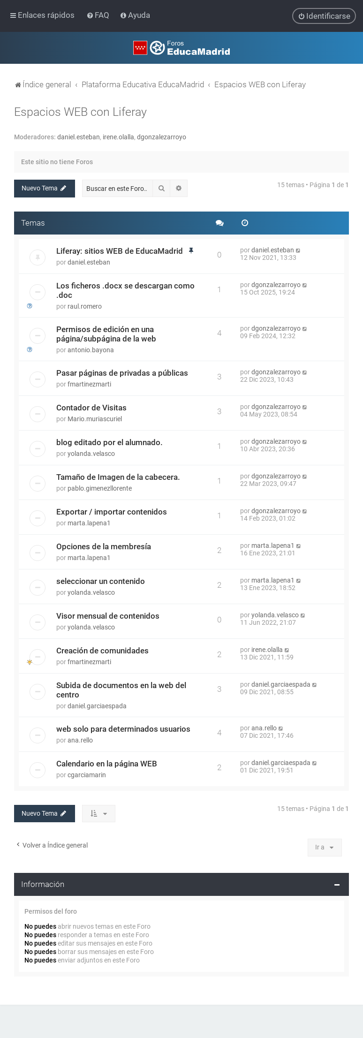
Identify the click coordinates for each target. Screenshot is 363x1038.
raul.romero (85, 306)
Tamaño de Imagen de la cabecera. (118, 476)
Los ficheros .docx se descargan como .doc (125, 289)
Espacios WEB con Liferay (80, 111)
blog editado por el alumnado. (109, 442)
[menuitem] (98, 15)
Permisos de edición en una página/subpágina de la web (106, 333)
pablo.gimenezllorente (100, 488)
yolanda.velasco (91, 453)
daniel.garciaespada (97, 705)
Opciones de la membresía (103, 546)
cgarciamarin (87, 774)
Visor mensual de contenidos (107, 615)
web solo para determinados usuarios (123, 728)
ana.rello (80, 739)
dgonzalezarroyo (161, 136)
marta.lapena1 (89, 522)
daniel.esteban (78, 136)
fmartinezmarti (89, 383)
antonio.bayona (91, 349)
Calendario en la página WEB (106, 763)
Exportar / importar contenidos (111, 511)
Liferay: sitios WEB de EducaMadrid (119, 250)
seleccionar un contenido (100, 580)
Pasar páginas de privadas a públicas (122, 372)
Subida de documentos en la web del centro (121, 689)
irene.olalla (118, 136)
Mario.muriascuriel (95, 418)
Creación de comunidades (102, 650)
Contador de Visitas (91, 407)
